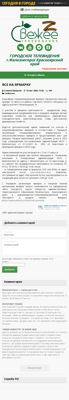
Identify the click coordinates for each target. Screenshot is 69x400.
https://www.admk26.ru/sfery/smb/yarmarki (23, 200)
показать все (34, 367)
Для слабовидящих (34, 9)
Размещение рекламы (54, 68)
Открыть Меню (34, 75)
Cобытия (9, 93)
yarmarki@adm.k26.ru (40, 172)
